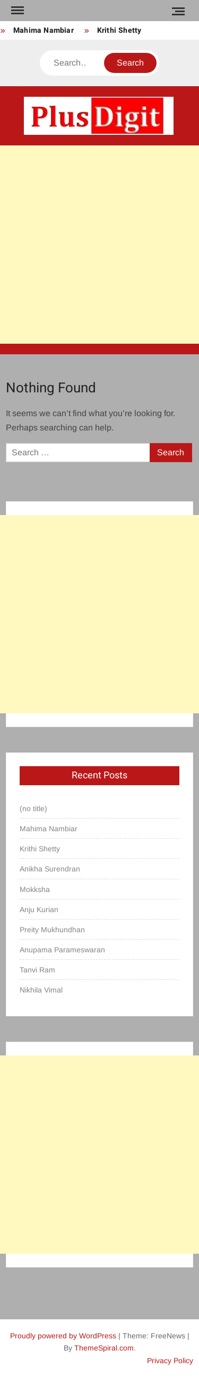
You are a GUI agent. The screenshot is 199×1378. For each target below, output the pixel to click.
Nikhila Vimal (41, 990)
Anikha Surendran (50, 869)
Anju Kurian (39, 909)
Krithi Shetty (119, 30)
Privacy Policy (170, 1360)
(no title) (33, 808)
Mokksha (35, 889)
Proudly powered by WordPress (63, 1335)
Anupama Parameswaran (62, 949)
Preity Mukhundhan (52, 929)
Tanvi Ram (37, 970)
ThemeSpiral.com (104, 1348)
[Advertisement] (99, 244)
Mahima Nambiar (43, 30)
